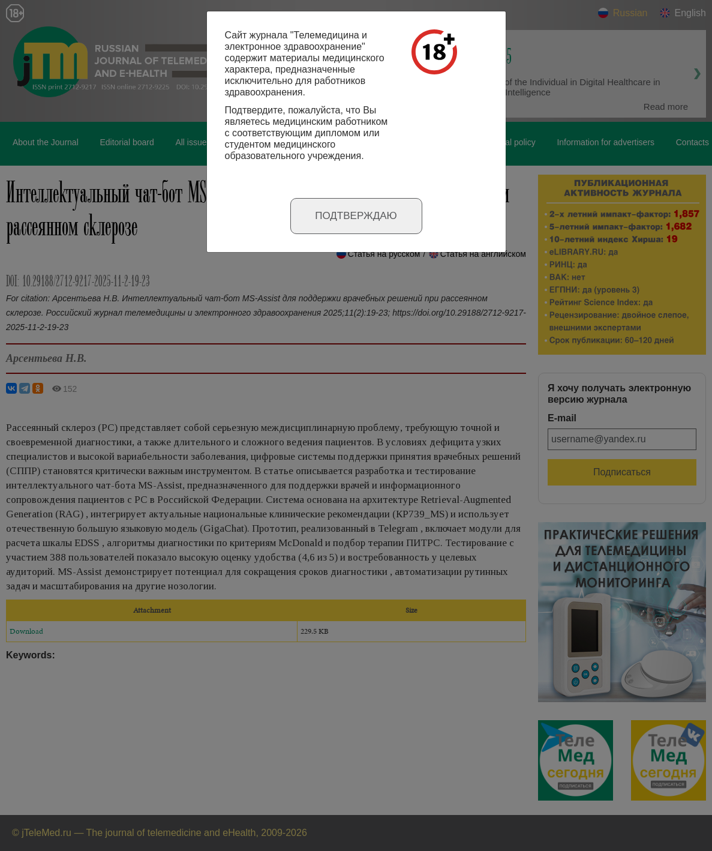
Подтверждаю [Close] (356, 215)
